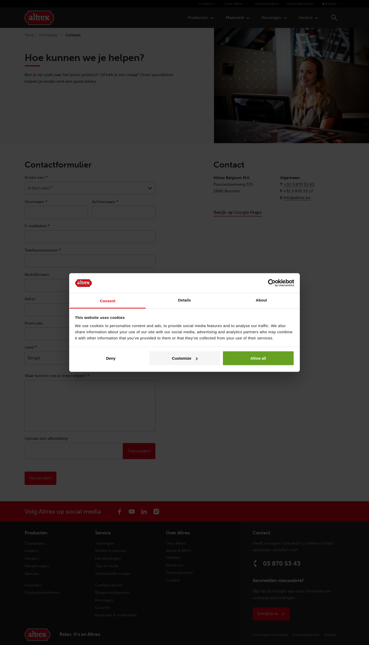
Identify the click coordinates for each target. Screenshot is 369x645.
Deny (111, 358)
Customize (185, 358)
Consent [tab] (108, 300)
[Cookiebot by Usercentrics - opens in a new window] (271, 283)
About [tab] (261, 300)
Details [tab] (184, 300)
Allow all (258, 358)
